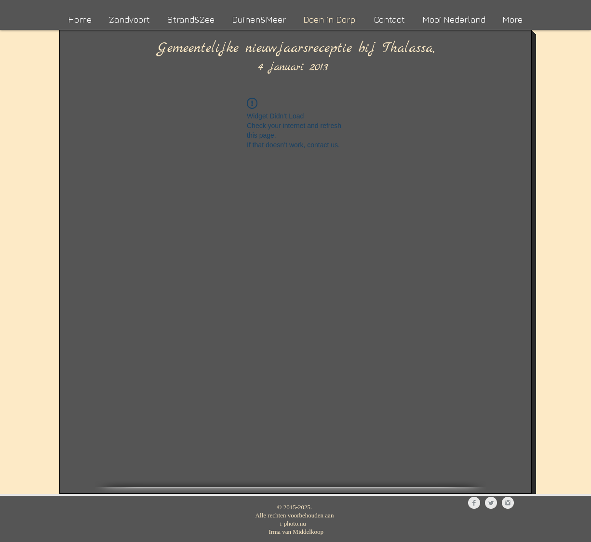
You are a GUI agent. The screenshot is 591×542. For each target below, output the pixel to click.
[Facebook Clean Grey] (474, 503)
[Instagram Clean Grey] (508, 503)
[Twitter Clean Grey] (491, 503)
